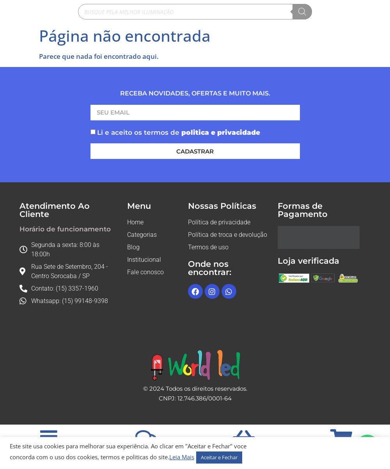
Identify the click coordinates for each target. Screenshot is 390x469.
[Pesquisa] (302, 11)
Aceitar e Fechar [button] (219, 457)
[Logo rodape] (195, 365)
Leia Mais (181, 457)
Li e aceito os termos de (178, 132)
